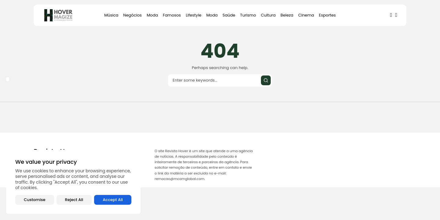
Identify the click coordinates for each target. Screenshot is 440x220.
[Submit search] (266, 80)
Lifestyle (193, 15)
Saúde (228, 15)
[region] (73, 182)
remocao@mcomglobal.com (179, 178)
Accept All (113, 200)
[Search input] (220, 80)
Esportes (327, 15)
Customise (34, 200)
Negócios (132, 15)
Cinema (306, 15)
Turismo (248, 15)
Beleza (286, 15)
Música (111, 15)
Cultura (268, 15)
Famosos (172, 15)
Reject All (74, 200)
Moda (152, 15)
